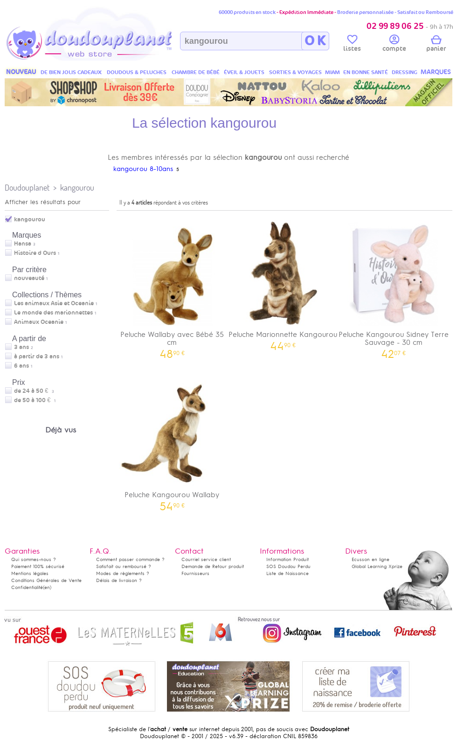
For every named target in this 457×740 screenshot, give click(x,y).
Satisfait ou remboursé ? (123, 566)
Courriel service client (206, 559)
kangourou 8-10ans (143, 168)
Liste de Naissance (287, 573)
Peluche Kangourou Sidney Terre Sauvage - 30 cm (393, 286)
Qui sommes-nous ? (33, 559)
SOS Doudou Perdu (288, 566)
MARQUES (436, 72)
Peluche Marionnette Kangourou (283, 282)
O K (315, 41)
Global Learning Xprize (377, 566)
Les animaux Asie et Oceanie (54, 303)
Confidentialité (27, 587)
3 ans (21, 347)
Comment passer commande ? (130, 559)
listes (352, 45)
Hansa (22, 243)
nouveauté (29, 278)
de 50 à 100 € (34, 400)
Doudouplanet (27, 187)
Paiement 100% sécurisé (37, 566)
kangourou (77, 187)
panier (436, 45)
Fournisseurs (195, 573)
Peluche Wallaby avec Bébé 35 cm (172, 286)
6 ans (21, 366)
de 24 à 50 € (34, 391)
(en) (47, 587)
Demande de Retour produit (212, 566)
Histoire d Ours (35, 253)
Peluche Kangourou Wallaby (172, 442)
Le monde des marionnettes (53, 312)
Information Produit (287, 559)
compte (394, 45)
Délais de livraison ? (119, 580)
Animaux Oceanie (38, 322)
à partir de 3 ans (36, 356)
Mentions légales (29, 573)
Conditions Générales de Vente (46, 580)
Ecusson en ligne (370, 559)
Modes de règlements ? (122, 573)
